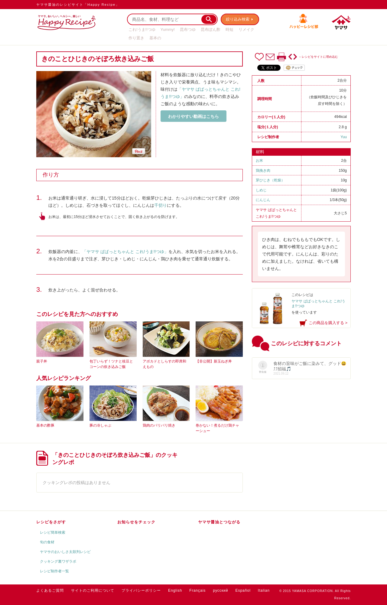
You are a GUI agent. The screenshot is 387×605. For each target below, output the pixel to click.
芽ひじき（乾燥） (270, 180)
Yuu (343, 137)
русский (220, 590)
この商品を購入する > (328, 322)
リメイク (246, 29)
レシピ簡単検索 (52, 532)
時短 (229, 29)
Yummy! (168, 29)
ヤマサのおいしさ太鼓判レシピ (65, 552)
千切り (160, 205)
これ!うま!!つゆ (141, 29)
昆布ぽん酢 (210, 29)
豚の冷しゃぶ (100, 425)
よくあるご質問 (50, 590)
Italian (264, 590)
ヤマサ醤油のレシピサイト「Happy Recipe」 (77, 4)
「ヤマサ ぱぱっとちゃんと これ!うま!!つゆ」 (125, 251)
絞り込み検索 (237, 19)
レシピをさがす (51, 522)
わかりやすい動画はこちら (193, 116)
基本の (155, 38)
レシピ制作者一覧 (54, 571)
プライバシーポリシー (141, 590)
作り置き (136, 38)
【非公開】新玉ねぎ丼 (214, 361)
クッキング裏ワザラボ (58, 561)
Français (197, 590)
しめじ (261, 190)
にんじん (263, 200)
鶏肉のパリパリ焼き (159, 425)
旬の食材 (47, 542)
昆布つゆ (188, 29)
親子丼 (41, 361)
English (175, 590)
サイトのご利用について (92, 590)
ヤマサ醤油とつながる (219, 522)
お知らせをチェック (136, 522)
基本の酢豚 (45, 425)
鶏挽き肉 (263, 170)
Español (242, 590)
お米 (259, 160)
